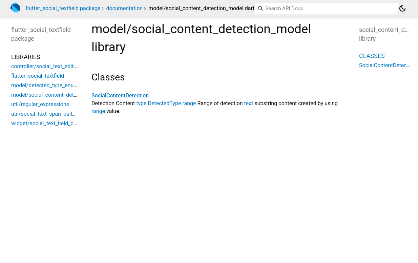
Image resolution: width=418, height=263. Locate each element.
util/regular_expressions (40, 104)
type (141, 103)
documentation (124, 8)
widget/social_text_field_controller (52, 123)
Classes (372, 55)
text (248, 103)
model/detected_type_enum (44, 85)
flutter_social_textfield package (63, 8)
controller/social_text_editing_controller (58, 66)
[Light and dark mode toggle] (402, 8)
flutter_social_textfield (37, 76)
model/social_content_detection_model (58, 95)
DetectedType (164, 103)
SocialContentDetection (120, 95)
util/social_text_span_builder (45, 114)
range (189, 103)
